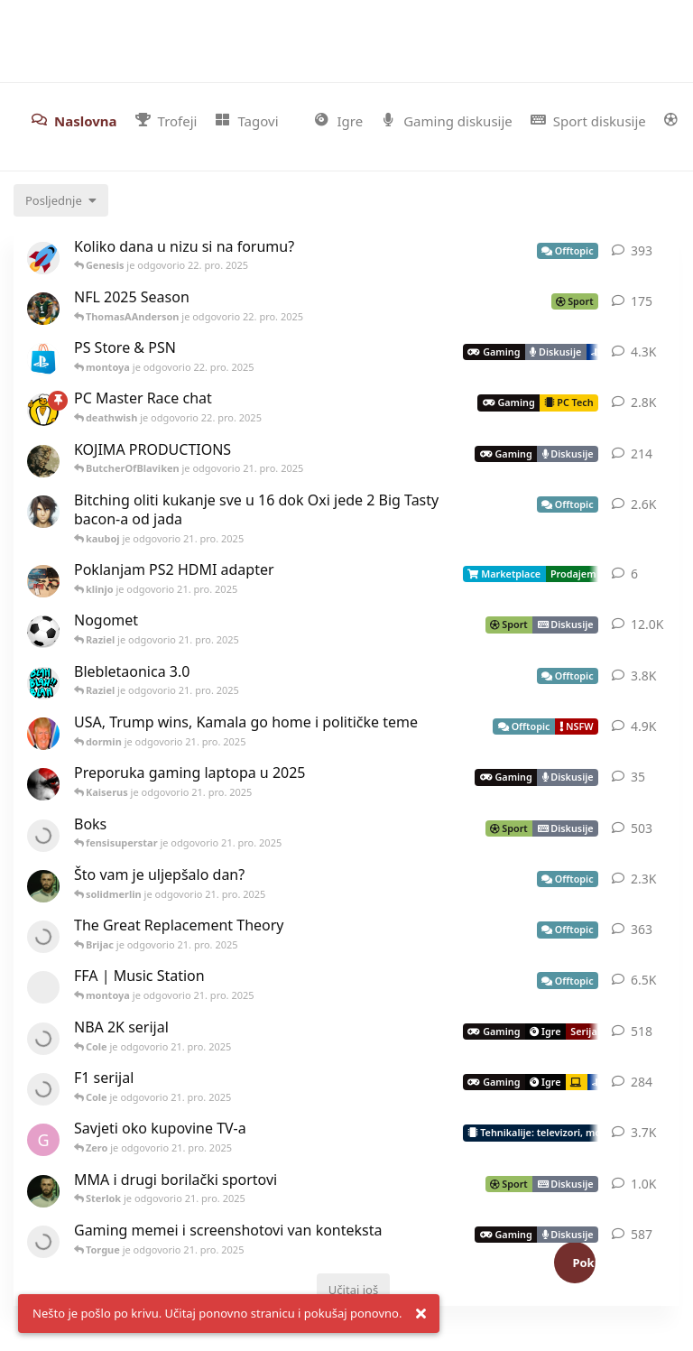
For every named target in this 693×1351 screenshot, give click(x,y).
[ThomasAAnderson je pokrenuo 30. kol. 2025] (43, 308)
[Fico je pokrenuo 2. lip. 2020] (43, 733)
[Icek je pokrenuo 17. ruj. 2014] (43, 511)
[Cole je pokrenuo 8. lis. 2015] (43, 886)
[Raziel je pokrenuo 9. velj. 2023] (43, 258)
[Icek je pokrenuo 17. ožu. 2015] (43, 359)
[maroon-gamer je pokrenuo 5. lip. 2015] (43, 1039)
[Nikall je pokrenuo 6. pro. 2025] (43, 784)
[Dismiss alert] (420, 1314)
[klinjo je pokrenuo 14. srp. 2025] (43, 581)
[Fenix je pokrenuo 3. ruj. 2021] (43, 835)
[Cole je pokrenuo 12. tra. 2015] (43, 1191)
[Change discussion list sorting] (61, 200)
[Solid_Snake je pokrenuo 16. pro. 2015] (43, 461)
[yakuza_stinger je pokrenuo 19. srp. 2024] (43, 683)
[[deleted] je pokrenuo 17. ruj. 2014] (43, 987)
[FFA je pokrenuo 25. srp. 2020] (43, 409)
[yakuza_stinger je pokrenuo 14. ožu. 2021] (43, 1242)
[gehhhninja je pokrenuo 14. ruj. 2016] (43, 1140)
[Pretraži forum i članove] (675, 32)
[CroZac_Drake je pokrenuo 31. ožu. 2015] (43, 631)
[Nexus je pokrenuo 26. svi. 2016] (43, 1089)
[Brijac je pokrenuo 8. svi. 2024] (43, 937)
